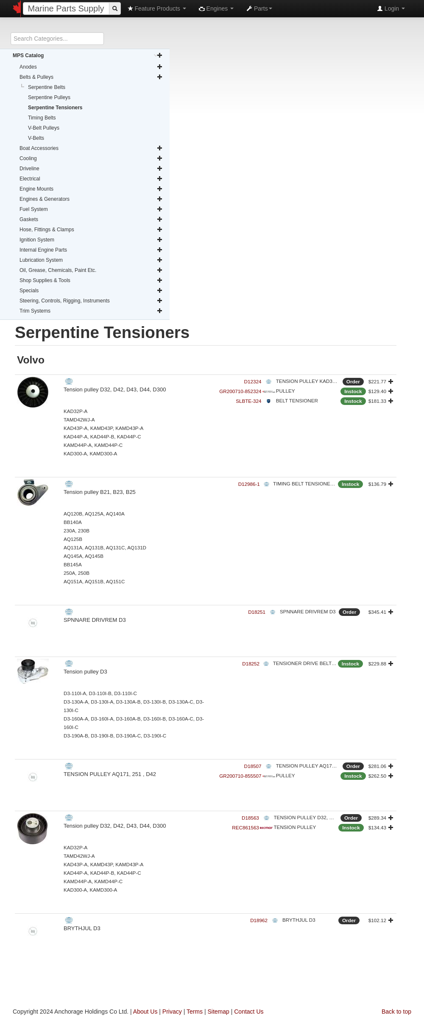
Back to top (396, 1011)
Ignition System (91, 240)
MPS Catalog (88, 55)
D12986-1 (249, 484)
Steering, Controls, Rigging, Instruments (91, 301)
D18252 (250, 663)
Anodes (91, 67)
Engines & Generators (91, 199)
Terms (195, 1011)
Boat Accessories (91, 148)
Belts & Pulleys (91, 77)
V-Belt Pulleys (43, 128)
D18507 (253, 766)
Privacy (172, 1011)
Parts (259, 8)
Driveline (91, 168)
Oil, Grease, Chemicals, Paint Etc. (91, 270)
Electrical (91, 179)
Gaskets (91, 219)
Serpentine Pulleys (49, 97)
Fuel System (91, 209)
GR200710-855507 (240, 776)
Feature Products (156, 8)
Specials (91, 290)
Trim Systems (91, 311)
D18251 (256, 612)
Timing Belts (42, 118)
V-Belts (36, 138)
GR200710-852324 (240, 391)
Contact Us (248, 1011)
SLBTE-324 (248, 401)
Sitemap (218, 1011)
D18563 (250, 817)
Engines (216, 8)
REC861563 (245, 827)
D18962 (259, 920)
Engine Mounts (91, 189)
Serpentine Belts (46, 87)
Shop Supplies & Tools (91, 280)
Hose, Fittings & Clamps (91, 229)
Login (391, 8)
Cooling (91, 158)
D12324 (253, 381)
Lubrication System (91, 260)
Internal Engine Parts (91, 250)
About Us (145, 1011)
